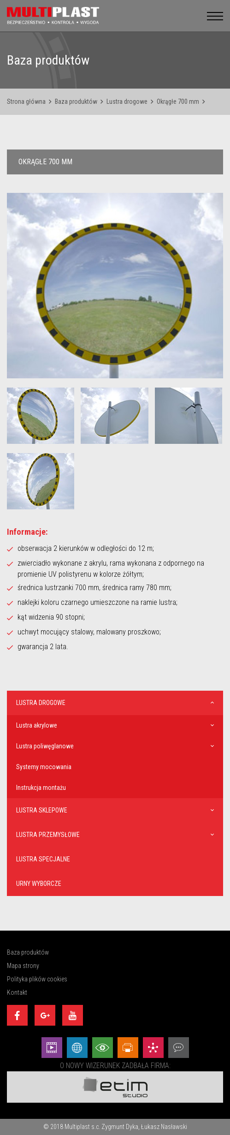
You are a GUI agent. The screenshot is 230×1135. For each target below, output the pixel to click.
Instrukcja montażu (41, 787)
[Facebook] (17, 1015)
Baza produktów (76, 101)
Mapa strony (23, 965)
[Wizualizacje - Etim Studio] (102, 1047)
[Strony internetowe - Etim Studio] (77, 1047)
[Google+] (45, 1015)
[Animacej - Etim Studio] (51, 1047)
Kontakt (17, 992)
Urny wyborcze (38, 883)
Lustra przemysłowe (48, 834)
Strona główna (26, 101)
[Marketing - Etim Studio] (153, 1047)
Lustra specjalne (43, 859)
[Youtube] (72, 1015)
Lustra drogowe (126, 101)
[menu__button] (215, 15)
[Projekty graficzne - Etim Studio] (128, 1047)
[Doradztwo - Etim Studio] (178, 1047)
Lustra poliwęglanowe (45, 746)
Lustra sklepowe (41, 810)
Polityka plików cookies (37, 979)
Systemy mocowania (43, 767)
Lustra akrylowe (36, 725)
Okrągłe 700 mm (178, 101)
